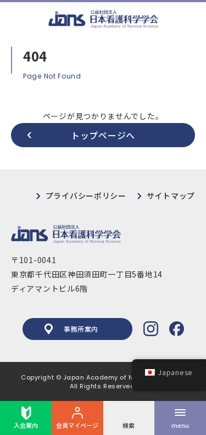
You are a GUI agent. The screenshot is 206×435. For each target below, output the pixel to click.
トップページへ (103, 135)
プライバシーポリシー (86, 195)
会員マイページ (77, 418)
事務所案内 (71, 329)
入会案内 (26, 418)
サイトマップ (171, 195)
